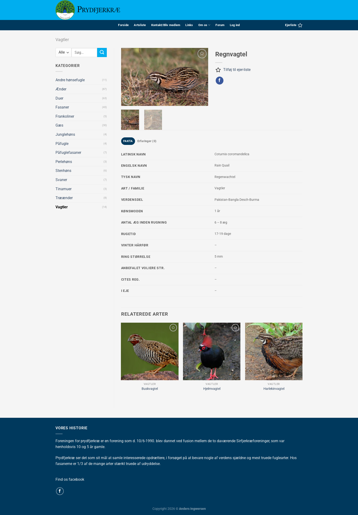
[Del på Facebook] (219, 81)
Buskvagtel (150, 389)
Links (189, 25)
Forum (219, 25)
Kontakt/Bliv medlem (165, 25)
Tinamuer (64, 189)
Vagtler (62, 39)
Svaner (61, 180)
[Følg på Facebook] (60, 491)
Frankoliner (65, 116)
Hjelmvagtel (211, 389)
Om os (204, 25)
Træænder (64, 198)
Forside (123, 25)
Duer (59, 98)
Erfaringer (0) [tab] (147, 141)
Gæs (59, 125)
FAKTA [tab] (128, 141)
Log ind (235, 25)
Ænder (61, 89)
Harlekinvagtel (273, 389)
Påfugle (62, 143)
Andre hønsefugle (70, 80)
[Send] (102, 52)
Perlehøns (64, 161)
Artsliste (140, 25)
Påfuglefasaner (68, 152)
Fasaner (62, 107)
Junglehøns (65, 134)
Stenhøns (63, 170)
